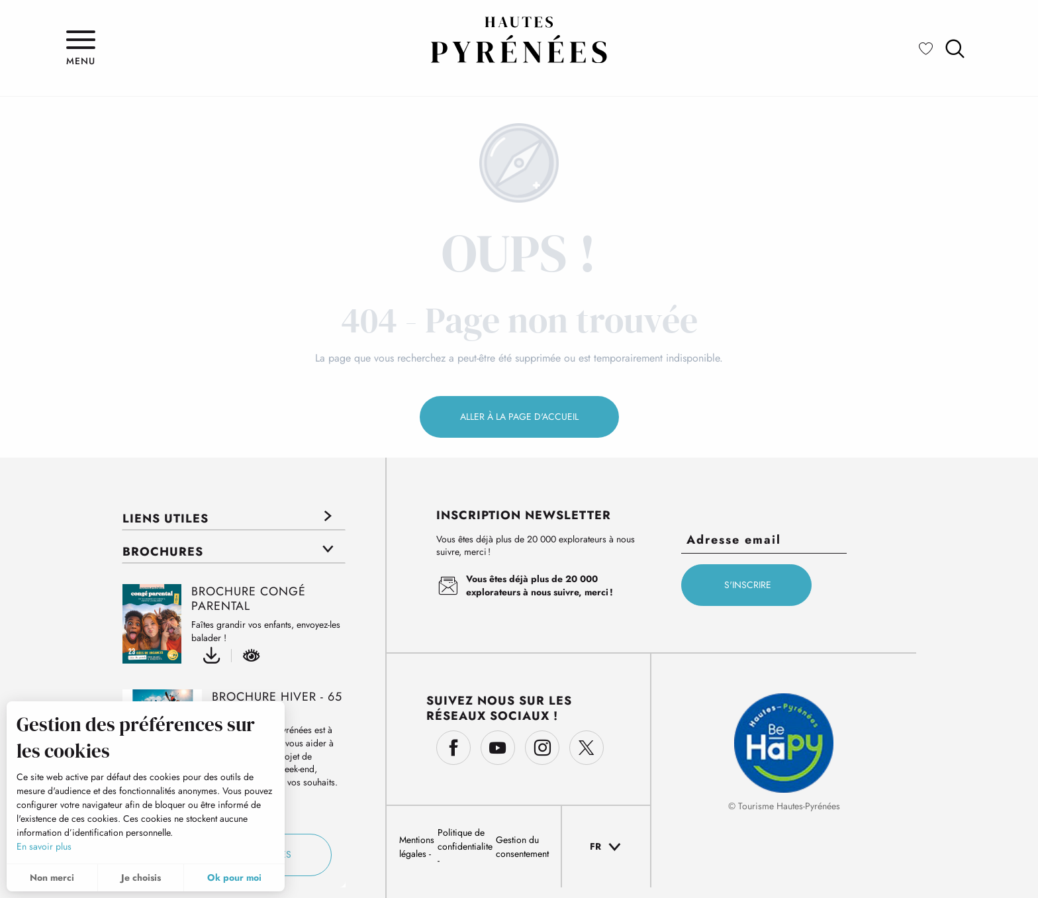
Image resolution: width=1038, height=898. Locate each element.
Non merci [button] (52, 877)
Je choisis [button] (141, 877)
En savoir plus (44, 846)
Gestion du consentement (522, 846)
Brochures (162, 551)
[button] (955, 49)
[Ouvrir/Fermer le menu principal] (80, 48)
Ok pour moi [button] (234, 877)
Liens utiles (165, 518)
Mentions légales (416, 846)
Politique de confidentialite (465, 839)
